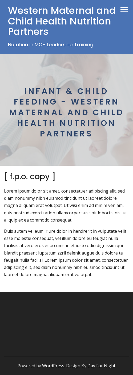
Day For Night (101, 366)
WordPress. (53, 366)
